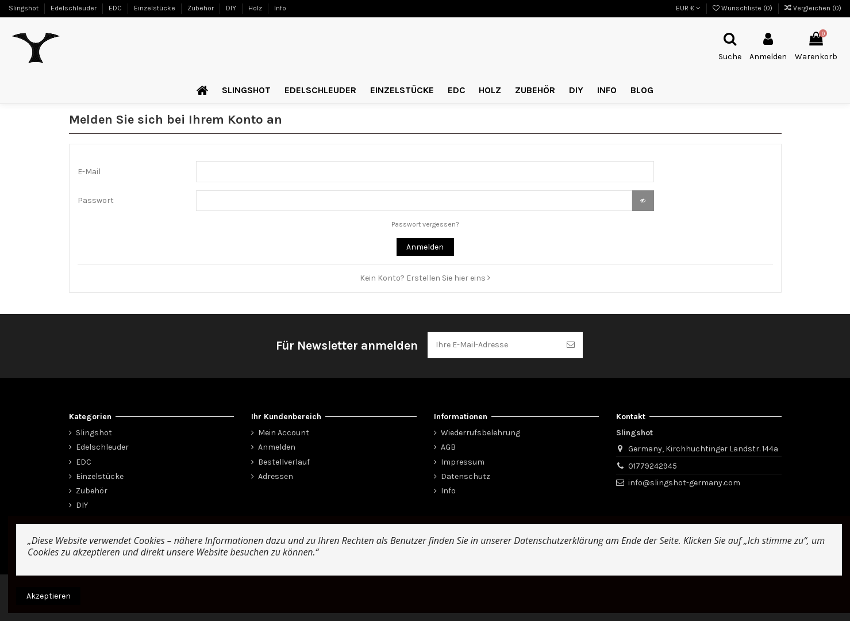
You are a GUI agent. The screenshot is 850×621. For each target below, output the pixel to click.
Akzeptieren (48, 596)
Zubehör (201, 8)
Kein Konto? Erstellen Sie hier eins (425, 278)
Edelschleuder (74, 8)
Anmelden (425, 247)
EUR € (688, 8)
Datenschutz (465, 476)
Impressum (462, 462)
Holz (256, 8)
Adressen (275, 476)
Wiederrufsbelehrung (480, 433)
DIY (232, 8)
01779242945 (652, 466)
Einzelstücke (155, 8)
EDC (116, 8)
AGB (448, 447)
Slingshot (24, 8)
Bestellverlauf (284, 462)
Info (280, 8)
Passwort (96, 200)
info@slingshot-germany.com (684, 483)
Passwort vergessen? (425, 224)
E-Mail (89, 172)
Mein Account (283, 433)
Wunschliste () (743, 8)
